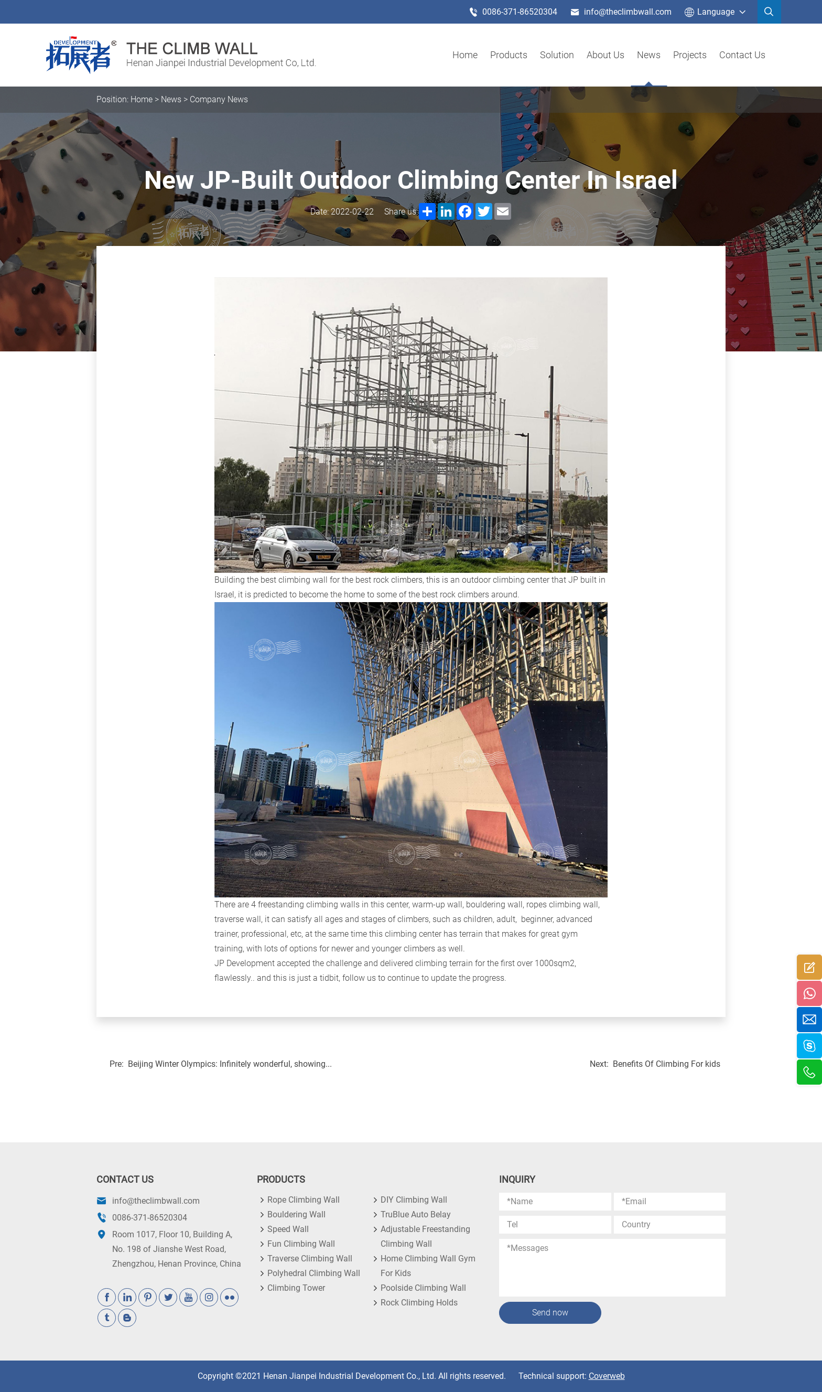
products (508, 54)
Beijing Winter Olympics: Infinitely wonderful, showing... (230, 1064)
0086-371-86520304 (513, 12)
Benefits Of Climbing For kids (666, 1064)
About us (605, 54)
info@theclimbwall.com (621, 12)
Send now (550, 1313)
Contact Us (742, 54)
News (649, 54)
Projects (690, 54)
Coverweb (607, 1376)
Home (465, 54)
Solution (557, 54)
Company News (219, 99)
